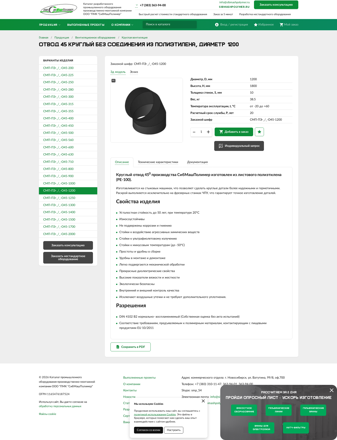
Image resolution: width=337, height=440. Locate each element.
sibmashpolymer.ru (234, 7)
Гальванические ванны (313, 410)
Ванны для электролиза (261, 428)
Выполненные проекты (139, 381)
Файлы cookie (47, 417)
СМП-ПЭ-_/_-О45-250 (58, 82)
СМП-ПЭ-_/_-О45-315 (58, 104)
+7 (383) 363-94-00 (153, 5)
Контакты (130, 393)
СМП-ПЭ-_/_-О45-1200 (59, 190)
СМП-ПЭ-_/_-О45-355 (58, 111)
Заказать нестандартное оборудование (68, 258)
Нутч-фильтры (295, 428)
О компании (131, 387)
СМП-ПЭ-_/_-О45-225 (58, 75)
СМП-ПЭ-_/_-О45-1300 (59, 205)
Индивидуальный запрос (243, 147)
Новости (129, 400)
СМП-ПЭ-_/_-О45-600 (58, 147)
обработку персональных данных (60, 409)
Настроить (173, 430)
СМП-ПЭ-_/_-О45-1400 (59, 212)
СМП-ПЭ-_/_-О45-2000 (59, 234)
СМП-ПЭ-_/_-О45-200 (58, 68)
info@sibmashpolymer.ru (234, 2)
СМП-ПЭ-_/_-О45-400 (58, 118)
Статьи (128, 406)
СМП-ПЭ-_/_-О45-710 (58, 161)
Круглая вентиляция (134, 37)
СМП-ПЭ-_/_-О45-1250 (59, 198)
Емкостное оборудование (244, 410)
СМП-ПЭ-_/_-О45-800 (58, 169)
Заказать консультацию (276, 4)
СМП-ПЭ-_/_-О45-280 (58, 89)
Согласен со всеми (148, 430)
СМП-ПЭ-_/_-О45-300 (58, 96)
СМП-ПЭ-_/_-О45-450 (58, 125)
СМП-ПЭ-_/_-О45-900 (58, 176)
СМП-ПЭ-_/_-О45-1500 (59, 219)
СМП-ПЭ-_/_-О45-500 (58, 132)
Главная (43, 37)
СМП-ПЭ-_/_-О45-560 (58, 140)
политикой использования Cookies (155, 414)
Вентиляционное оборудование (95, 37)
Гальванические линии (278, 410)
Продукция (61, 37)
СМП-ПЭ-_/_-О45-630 (58, 154)
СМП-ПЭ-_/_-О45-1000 (59, 183)
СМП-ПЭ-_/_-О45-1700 (59, 226)
